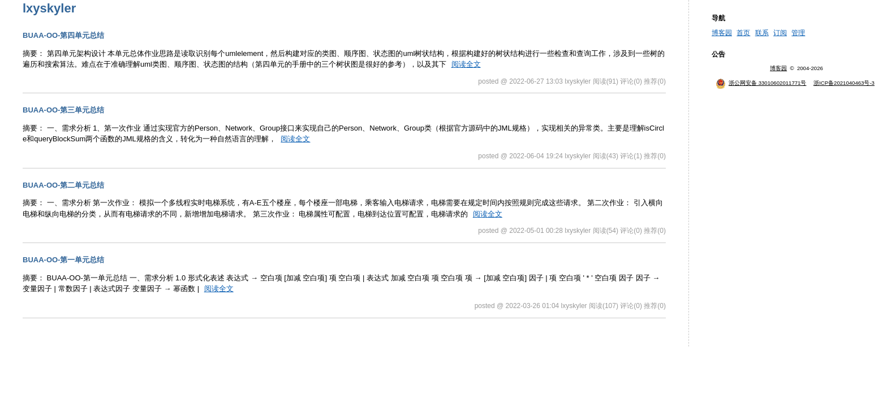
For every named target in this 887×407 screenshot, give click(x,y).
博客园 (722, 33)
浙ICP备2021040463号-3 (844, 83)
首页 (743, 33)
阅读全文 (466, 64)
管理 (798, 33)
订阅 (780, 33)
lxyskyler (49, 8)
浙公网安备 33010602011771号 (761, 83)
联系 (762, 33)
